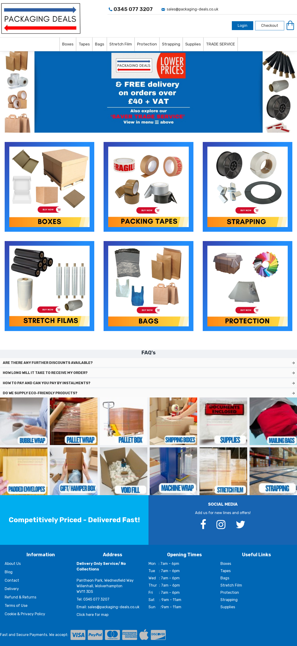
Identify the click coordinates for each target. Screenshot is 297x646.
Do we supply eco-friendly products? (40, 393)
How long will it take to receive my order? (45, 373)
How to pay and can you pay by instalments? (46, 383)
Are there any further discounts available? (48, 363)
